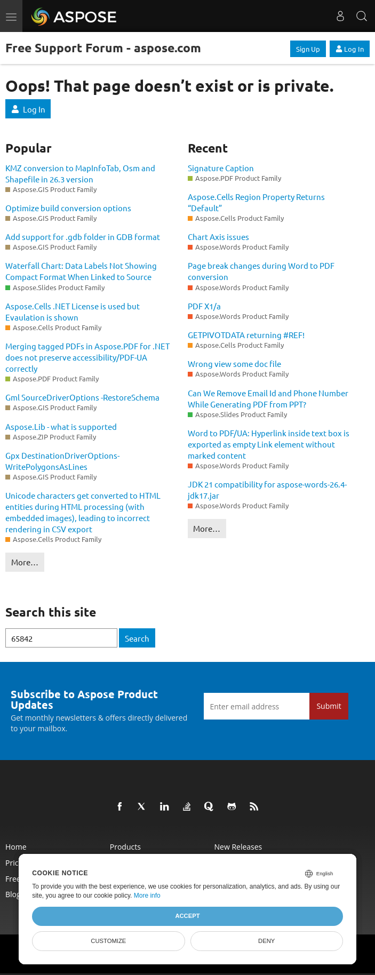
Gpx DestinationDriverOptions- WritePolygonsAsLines (62, 460)
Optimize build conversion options (68, 208)
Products (125, 847)
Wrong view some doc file (234, 363)
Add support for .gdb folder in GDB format (82, 236)
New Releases (238, 847)
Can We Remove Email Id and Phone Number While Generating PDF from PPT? (268, 398)
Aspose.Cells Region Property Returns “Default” (256, 202)
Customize (108, 941)
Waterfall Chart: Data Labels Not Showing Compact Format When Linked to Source (81, 271)
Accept (187, 916)
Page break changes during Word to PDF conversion (261, 271)
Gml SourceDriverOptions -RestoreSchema (82, 397)
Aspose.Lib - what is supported (61, 426)
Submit (328, 706)
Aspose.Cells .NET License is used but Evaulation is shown (72, 311)
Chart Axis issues (218, 236)
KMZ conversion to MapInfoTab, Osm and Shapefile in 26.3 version (80, 173)
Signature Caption (221, 168)
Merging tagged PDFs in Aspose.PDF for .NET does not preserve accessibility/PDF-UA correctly (87, 357)
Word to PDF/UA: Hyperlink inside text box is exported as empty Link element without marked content (268, 444)
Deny (266, 941)
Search (137, 638)
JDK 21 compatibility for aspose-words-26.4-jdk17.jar (267, 489)
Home (16, 847)
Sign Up (308, 48)
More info (147, 895)
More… (24, 562)
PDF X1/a (204, 306)
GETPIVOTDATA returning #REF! (246, 335)
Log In (350, 48)
